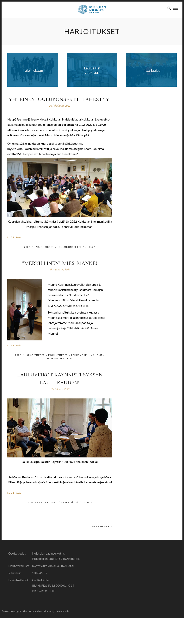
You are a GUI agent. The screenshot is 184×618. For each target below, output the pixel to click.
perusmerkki (80, 355)
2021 (30, 502)
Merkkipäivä (69, 502)
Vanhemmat (102, 526)
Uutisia (90, 247)
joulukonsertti (69, 247)
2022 (27, 247)
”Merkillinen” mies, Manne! (59, 263)
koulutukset (58, 355)
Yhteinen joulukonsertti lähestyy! (60, 100)
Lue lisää (14, 237)
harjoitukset (44, 247)
